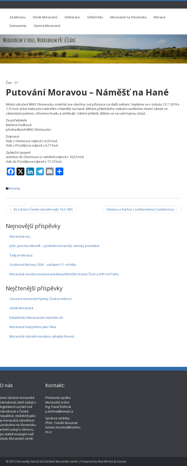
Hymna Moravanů (47, 25)
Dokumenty (18, 25)
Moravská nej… (20, 236)
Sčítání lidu (95, 17)
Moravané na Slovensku (128, 17)
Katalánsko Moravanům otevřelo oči (36, 317)
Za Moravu (17, 17)
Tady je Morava (20, 255)
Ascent (121, 461)
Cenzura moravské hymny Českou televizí (40, 299)
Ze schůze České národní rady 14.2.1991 (41, 209)
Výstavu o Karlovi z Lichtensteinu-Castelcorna (142, 209)
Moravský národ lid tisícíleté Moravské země (47, 461)
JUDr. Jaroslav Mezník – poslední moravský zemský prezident (54, 246)
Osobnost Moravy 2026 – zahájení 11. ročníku (42, 264)
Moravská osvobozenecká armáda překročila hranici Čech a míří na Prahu (64, 274)
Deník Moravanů (45, 17)
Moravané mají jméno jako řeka (32, 327)
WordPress (105, 461)
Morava (159, 17)
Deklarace (72, 17)
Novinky (14, 188)
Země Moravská (21, 308)
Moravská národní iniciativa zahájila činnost (41, 336)
